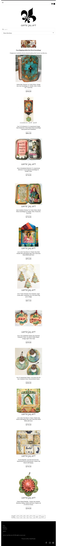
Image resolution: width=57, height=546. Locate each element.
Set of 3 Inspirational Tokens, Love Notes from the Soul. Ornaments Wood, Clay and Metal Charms (28, 378)
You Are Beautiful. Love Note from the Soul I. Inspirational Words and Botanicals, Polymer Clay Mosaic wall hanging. (28, 461)
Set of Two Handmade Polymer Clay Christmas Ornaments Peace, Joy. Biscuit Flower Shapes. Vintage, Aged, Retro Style (28, 337)
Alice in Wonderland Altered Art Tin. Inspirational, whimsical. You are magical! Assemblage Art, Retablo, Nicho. (28, 169)
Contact (4, 529)
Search (4, 527)
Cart (52, 4)
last (42, 517)
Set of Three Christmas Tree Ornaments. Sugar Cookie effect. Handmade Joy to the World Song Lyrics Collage (28, 295)
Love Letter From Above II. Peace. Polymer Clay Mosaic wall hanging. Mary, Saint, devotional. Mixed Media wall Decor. (28, 419)
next (37, 517)
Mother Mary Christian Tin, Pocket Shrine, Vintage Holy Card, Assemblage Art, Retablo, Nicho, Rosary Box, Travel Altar (28, 86)
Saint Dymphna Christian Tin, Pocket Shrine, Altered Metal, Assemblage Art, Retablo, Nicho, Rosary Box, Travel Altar (28, 211)
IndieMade (32, 538)
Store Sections (28, 33)
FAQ (3, 526)
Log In (4, 531)
